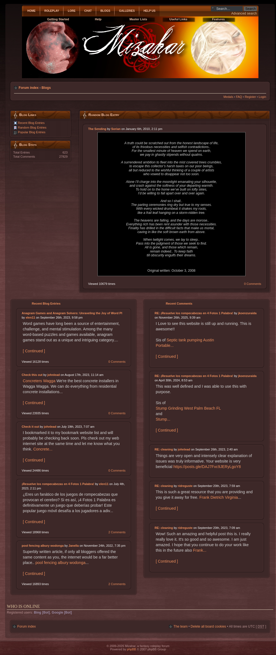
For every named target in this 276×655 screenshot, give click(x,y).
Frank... (199, 550)
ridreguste (185, 485)
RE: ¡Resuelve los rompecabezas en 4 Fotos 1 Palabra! (194, 313)
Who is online (23, 606)
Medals (228, 96)
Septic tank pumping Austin (190, 340)
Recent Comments (179, 303)
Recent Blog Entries (31, 122)
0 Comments (252, 283)
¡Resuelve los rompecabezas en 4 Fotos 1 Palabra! (58, 484)
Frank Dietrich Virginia (218, 497)
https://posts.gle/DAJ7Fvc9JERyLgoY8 (207, 466)
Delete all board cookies (208, 626)
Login (262, 96)
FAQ (239, 96)
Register (250, 96)
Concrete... (42, 449)
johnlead (54, 374)
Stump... (163, 419)
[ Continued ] (34, 351)
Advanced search (244, 13)
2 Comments (117, 532)
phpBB (131, 649)
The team (181, 626)
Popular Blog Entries (31, 132)
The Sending (97, 129)
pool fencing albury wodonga (43, 545)
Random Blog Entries (32, 127)
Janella (74, 545)
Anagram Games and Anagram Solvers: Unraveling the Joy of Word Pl (72, 313)
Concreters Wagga (39, 381)
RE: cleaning (164, 449)
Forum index (29, 88)
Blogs (46, 88)
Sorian (116, 129)
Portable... (165, 345)
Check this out (32, 374)
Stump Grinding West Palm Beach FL (188, 408)
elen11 (30, 317)
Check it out (30, 426)
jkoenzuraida (247, 313)
